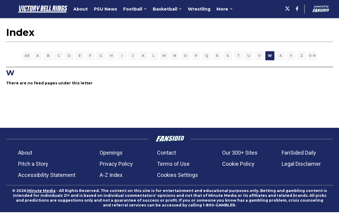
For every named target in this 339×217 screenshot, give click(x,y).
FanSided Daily (299, 152)
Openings (111, 152)
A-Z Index (111, 175)
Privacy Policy (116, 164)
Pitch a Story (33, 164)
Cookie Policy (238, 164)
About (25, 152)
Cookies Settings (177, 175)
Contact (166, 152)
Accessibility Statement (46, 175)
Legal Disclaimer (301, 164)
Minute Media (41, 190)
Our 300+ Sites (239, 152)
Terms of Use (173, 164)
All (27, 55)
